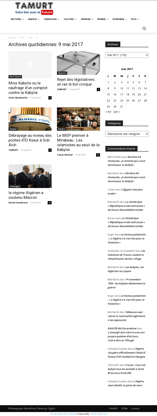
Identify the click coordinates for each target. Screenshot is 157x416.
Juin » (117, 111)
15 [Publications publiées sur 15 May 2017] (108, 94)
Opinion (62, 73)
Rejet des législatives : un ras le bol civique (76, 82)
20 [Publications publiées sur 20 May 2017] (139, 94)
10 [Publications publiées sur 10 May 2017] (121, 88)
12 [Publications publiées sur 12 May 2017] (133, 88)
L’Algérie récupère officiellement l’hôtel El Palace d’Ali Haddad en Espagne (126, 352)
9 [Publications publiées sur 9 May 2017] (115, 88)
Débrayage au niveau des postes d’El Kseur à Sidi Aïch (30, 140)
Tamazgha (15, 186)
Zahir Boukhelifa (18, 97)
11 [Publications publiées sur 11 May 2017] (127, 88)
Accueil (12, 37)
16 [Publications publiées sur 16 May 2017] (114, 94)
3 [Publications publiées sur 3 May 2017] (121, 82)
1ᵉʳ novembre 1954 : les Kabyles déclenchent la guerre (126, 283)
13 (98, 154)
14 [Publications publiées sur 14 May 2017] (145, 88)
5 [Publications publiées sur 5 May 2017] (133, 82)
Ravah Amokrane (18, 202)
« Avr (108, 111)
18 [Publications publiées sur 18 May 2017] (127, 94)
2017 (22, 37)
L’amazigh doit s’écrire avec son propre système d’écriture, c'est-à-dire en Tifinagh (126, 336)
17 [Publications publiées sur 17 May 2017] (121, 94)
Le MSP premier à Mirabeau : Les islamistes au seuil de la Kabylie (78, 142)
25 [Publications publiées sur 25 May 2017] (127, 100)
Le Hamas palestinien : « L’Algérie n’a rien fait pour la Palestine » (127, 238)
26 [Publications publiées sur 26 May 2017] (133, 100)
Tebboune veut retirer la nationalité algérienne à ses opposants (126, 316)
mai (31, 37)
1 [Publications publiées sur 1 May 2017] (108, 82)
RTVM (124, 408)
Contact (135, 408)
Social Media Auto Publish (63, 414)
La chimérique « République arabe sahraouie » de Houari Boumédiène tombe (126, 206)
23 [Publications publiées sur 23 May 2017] (114, 100)
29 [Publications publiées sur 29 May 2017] (108, 106)
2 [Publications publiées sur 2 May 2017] (115, 82)
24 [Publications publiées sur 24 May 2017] (121, 100)
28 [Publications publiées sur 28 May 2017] (145, 100)
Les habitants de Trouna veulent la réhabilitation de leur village (126, 254)
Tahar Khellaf (65, 154)
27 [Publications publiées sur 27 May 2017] (139, 100)
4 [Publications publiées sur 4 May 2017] (127, 82)
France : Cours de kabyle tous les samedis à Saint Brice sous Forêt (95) (126, 369)
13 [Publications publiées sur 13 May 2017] (139, 88)
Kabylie (13, 129)
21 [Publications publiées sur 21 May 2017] (145, 94)
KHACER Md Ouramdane (122, 328)
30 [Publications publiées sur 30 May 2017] (114, 106)
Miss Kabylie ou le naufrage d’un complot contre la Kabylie (28, 88)
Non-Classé (15, 76)
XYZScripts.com (99, 414)
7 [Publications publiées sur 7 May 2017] (145, 82)
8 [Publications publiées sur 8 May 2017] (108, 88)
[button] (144, 28)
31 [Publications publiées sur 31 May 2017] (121, 106)
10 (50, 202)
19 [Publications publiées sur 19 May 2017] (133, 94)
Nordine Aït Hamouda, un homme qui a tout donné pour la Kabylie (126, 161)
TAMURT (62, 89)
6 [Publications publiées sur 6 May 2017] (139, 82)
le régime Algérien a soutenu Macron (26, 195)
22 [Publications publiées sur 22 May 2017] (108, 100)
